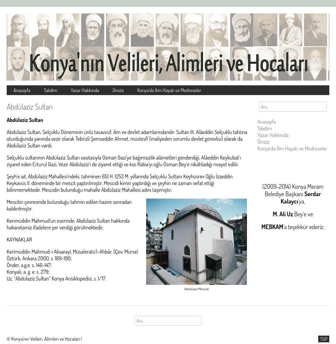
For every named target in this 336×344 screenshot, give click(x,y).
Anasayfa (21, 90)
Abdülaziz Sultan (29, 106)
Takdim (50, 90)
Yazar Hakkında (85, 90)
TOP (324, 339)
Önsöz (118, 90)
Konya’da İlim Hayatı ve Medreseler (169, 90)
